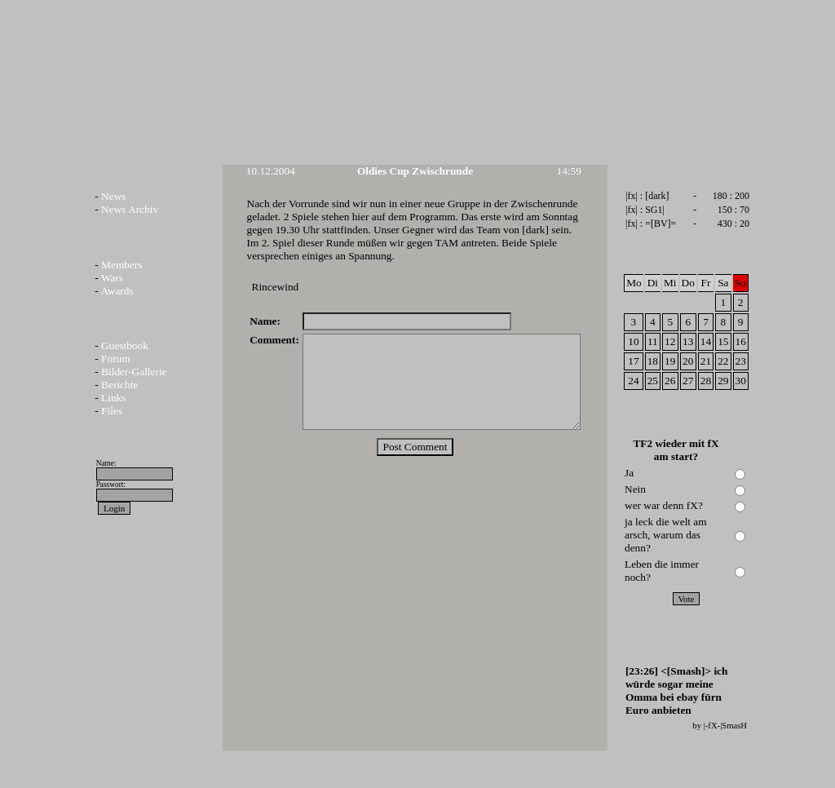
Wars (112, 278)
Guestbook (124, 345)
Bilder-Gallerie (133, 371)
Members (121, 265)
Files (111, 411)
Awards (116, 291)
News (113, 196)
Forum (115, 358)
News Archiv (129, 209)
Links (113, 398)
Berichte (119, 385)
